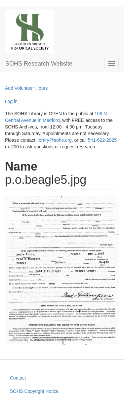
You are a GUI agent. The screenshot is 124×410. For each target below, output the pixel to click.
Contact (18, 378)
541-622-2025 (102, 140)
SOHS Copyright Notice (34, 391)
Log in (11, 101)
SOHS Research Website (38, 63)
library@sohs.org (54, 140)
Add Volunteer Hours (26, 88)
